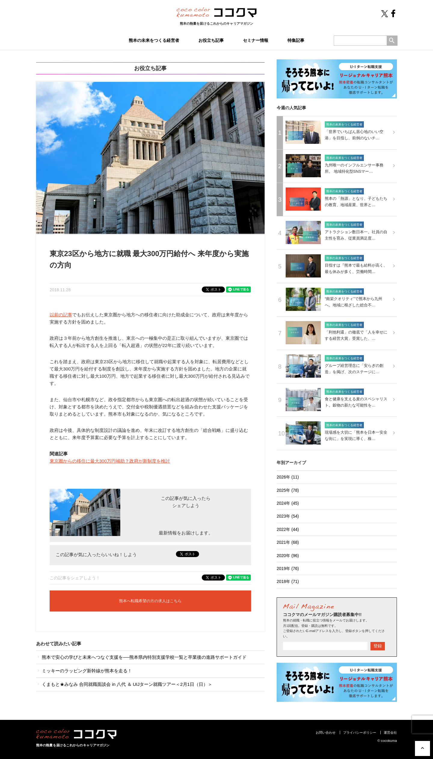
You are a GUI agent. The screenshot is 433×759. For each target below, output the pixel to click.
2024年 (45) (288, 503)
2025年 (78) (288, 490)
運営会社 (390, 732)
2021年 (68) (288, 542)
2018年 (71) (288, 581)
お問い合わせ (326, 732)
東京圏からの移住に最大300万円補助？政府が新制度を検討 (110, 460)
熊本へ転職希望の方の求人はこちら (150, 601)
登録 (377, 645)
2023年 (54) (288, 516)
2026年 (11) (288, 477)
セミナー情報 (255, 40)
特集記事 (295, 40)
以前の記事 (61, 314)
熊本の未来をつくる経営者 (154, 40)
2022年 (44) (288, 529)
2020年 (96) (288, 555)
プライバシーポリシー (359, 732)
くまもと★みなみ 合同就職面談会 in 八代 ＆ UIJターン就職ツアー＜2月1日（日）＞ (124, 684)
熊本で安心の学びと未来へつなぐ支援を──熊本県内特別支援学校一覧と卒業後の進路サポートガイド (141, 657)
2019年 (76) (288, 568)
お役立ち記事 (211, 40)
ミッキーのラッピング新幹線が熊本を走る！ (84, 670)
